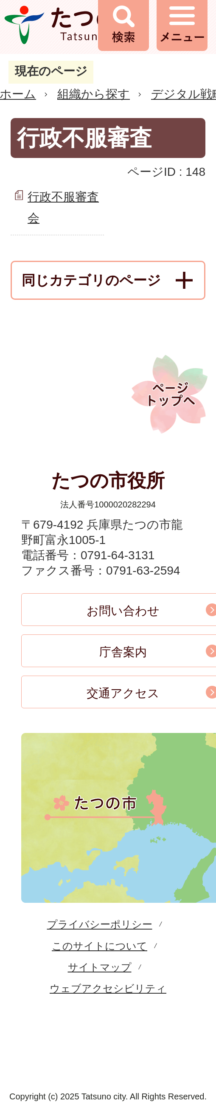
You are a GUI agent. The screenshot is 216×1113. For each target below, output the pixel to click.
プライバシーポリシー (99, 924)
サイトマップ (100, 967)
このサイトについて (99, 946)
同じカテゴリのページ (91, 280)
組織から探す (93, 94)
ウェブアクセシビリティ (108, 988)
